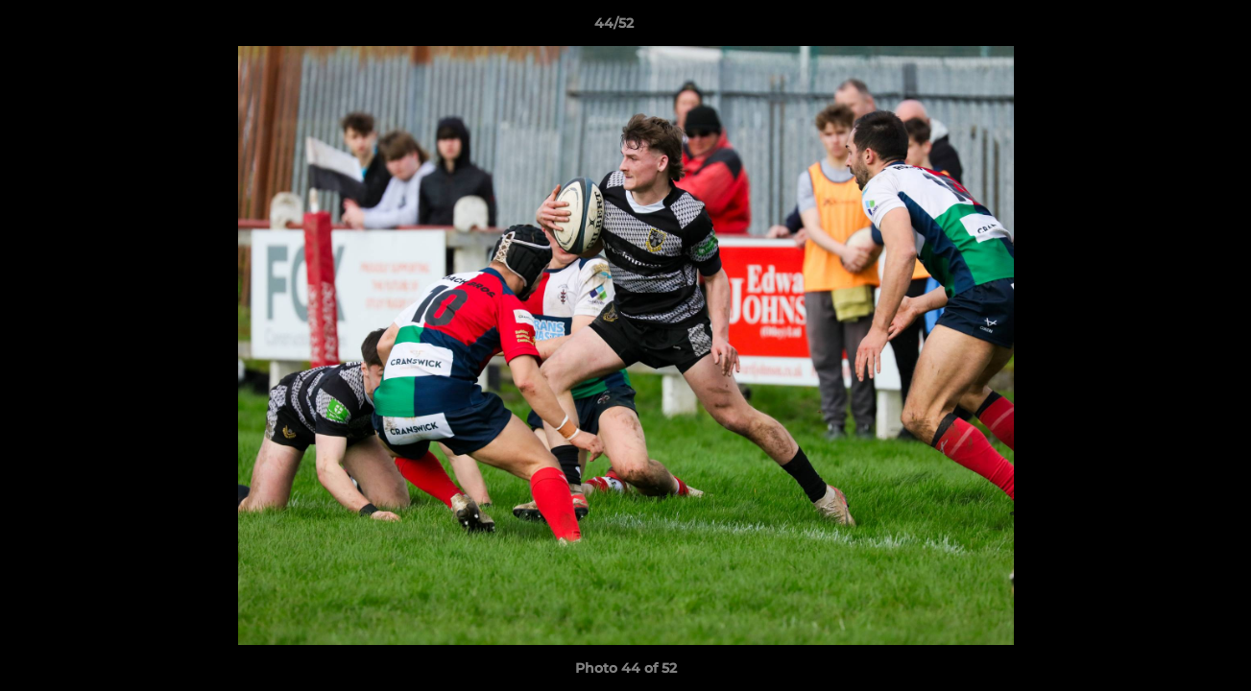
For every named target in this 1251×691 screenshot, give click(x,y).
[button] (1170, 27)
